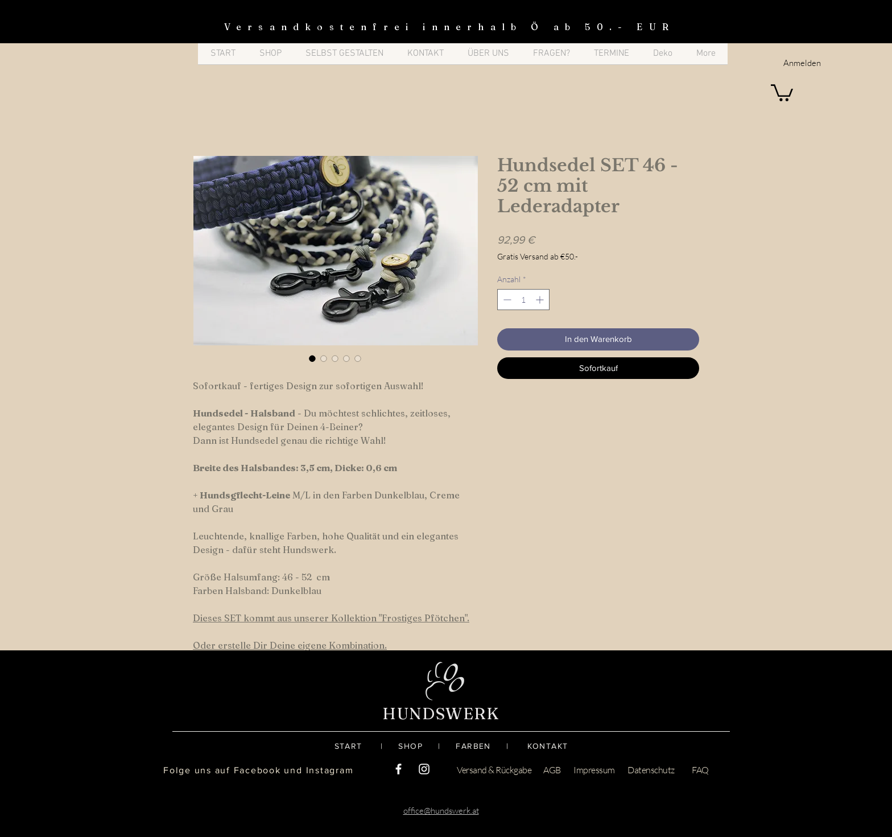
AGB (552, 770)
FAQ (700, 770)
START (357, 746)
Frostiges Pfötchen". (425, 618)
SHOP (418, 746)
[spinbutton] (523, 300)
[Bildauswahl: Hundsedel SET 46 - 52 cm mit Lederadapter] (312, 358)
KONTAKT (547, 746)
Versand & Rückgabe (494, 770)
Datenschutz (651, 770)
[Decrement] (506, 300)
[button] (782, 92)
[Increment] (541, 300)
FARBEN (473, 746)
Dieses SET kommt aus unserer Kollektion (285, 618)
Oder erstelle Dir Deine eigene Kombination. (290, 645)
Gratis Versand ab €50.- (537, 256)
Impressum (594, 770)
